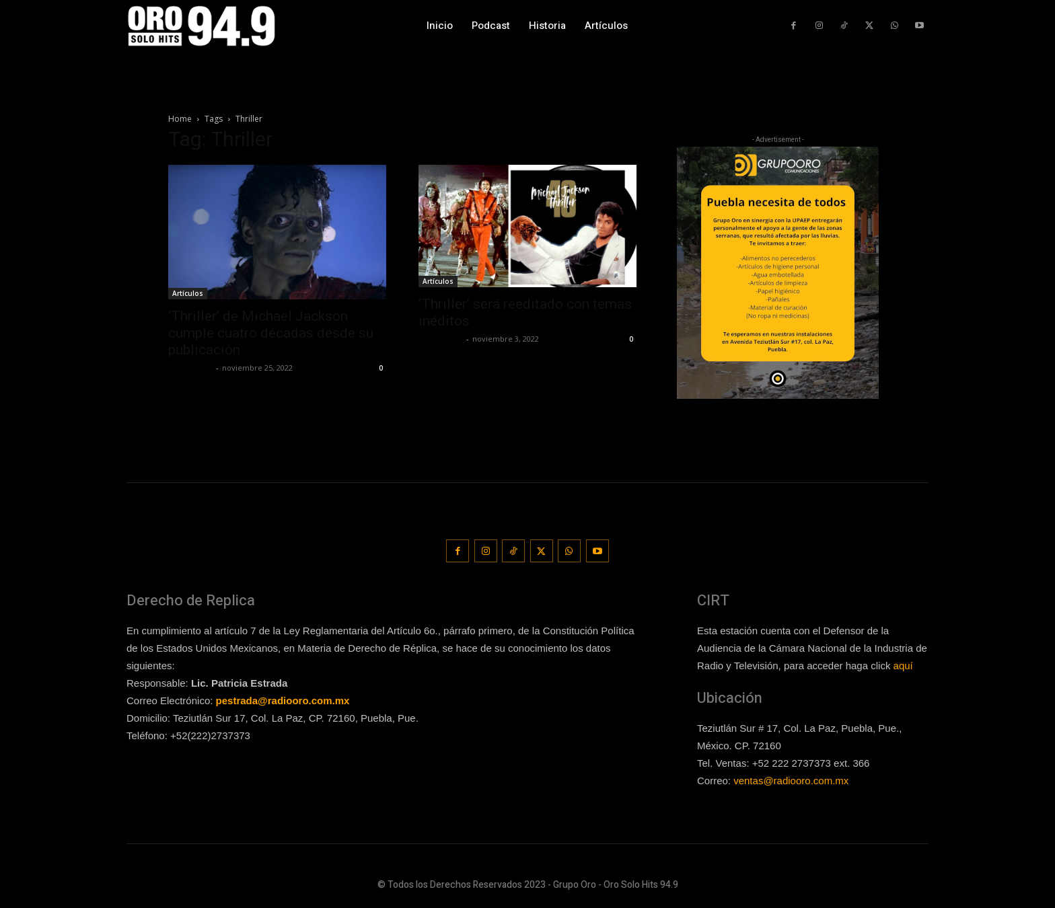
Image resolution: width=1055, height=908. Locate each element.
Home (180, 118)
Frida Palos (190, 368)
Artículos (187, 293)
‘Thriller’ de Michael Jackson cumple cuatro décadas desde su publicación (270, 333)
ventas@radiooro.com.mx (790, 779)
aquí (903, 664)
